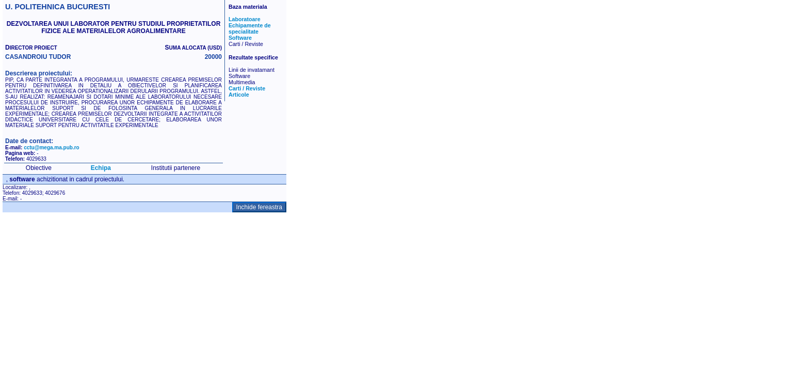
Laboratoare (245, 19)
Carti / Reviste (247, 88)
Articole (239, 94)
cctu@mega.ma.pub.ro (51, 147)
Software (240, 38)
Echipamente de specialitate (250, 28)
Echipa (101, 168)
